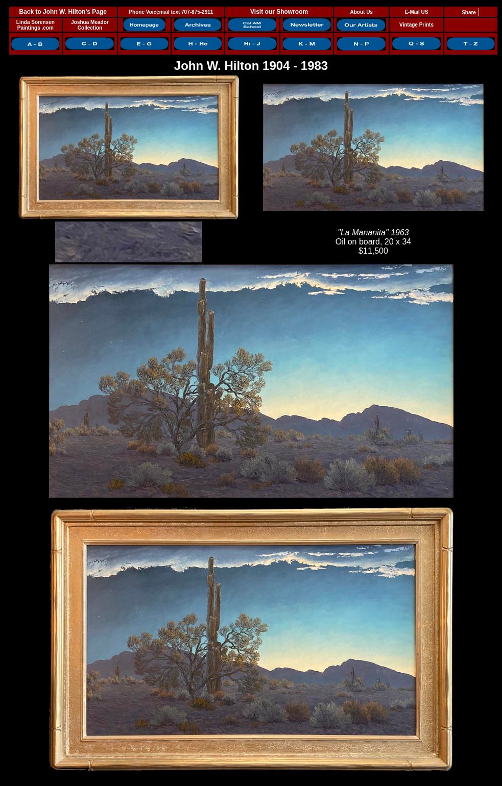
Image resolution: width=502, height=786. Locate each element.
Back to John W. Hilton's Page (63, 11)
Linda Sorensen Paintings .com (35, 25)
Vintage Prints (416, 25)
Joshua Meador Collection (89, 25)
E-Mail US (416, 12)
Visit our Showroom (279, 11)
